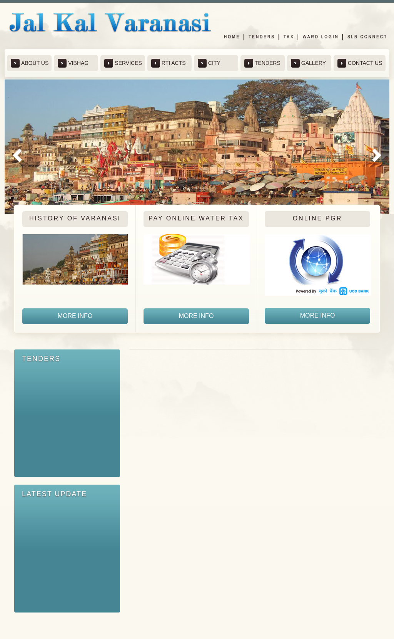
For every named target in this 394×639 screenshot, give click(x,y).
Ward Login (321, 37)
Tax (289, 37)
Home (232, 37)
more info (75, 316)
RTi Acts (168, 63)
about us (29, 63)
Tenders (262, 37)
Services (123, 63)
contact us (359, 63)
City (209, 63)
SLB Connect (367, 37)
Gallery (308, 63)
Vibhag (73, 63)
